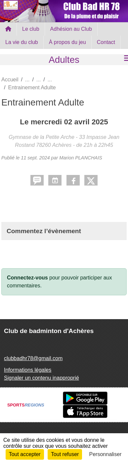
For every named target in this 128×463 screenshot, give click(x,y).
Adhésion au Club (71, 29)
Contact (106, 42)
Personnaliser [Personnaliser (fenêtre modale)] (105, 454)
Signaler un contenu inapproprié (41, 378)
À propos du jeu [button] (67, 42)
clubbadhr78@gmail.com (33, 358)
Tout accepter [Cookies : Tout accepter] (25, 454)
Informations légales (27, 370)
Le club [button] (30, 29)
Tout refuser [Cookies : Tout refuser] (65, 454)
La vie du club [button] (21, 42)
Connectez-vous (27, 277)
